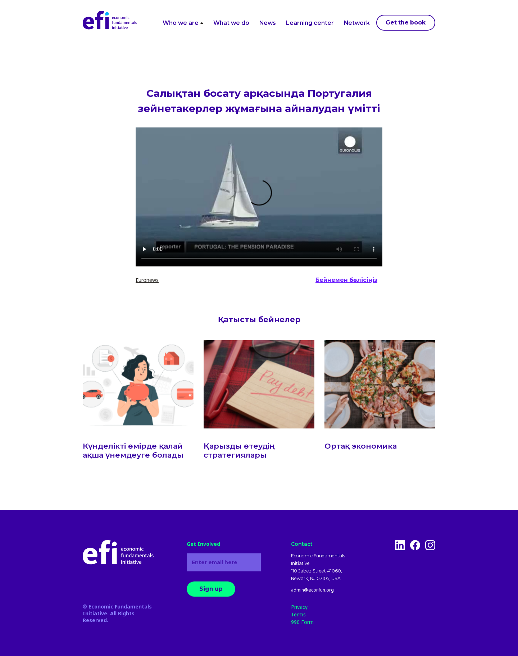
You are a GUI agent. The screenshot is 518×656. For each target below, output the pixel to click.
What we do (231, 22)
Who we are (183, 22)
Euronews (147, 280)
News (267, 22)
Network (357, 22)
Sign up (211, 588)
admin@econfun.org (312, 590)
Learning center (310, 22)
